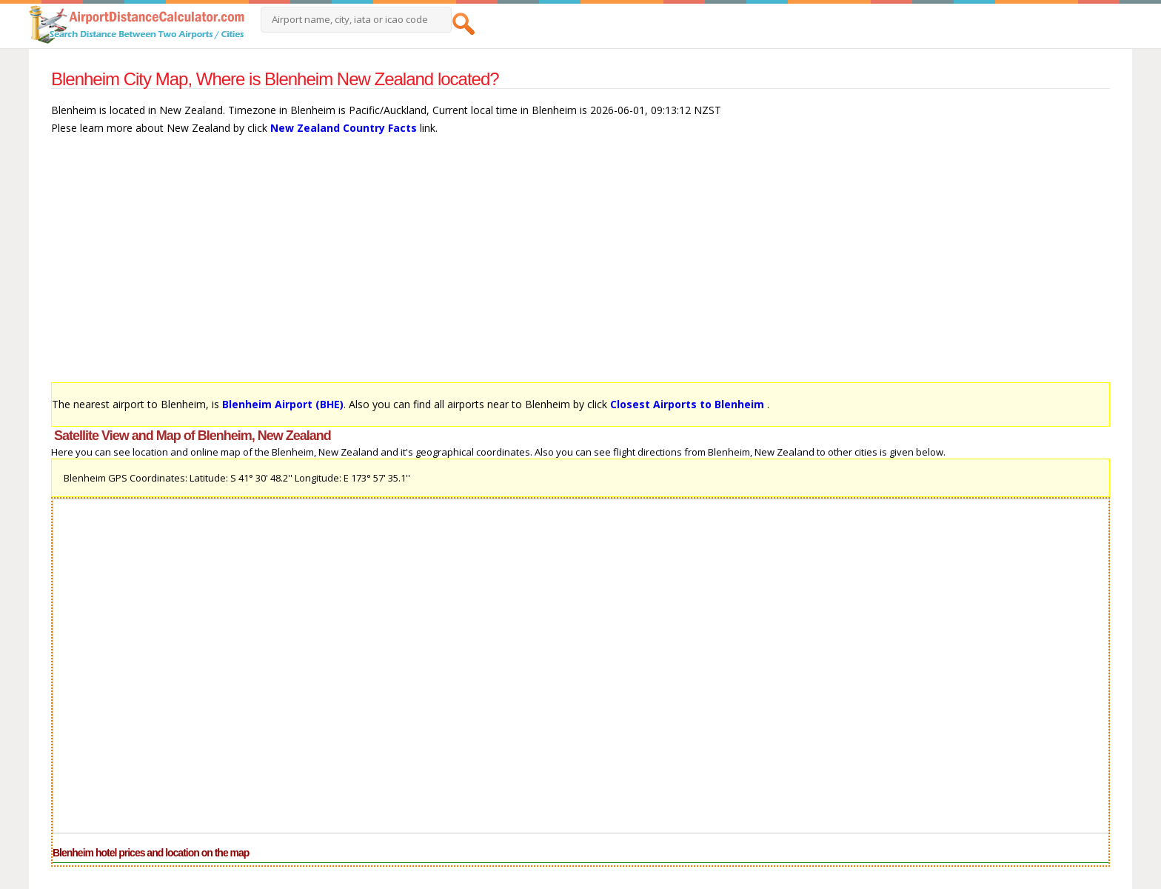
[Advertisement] (495, 266)
